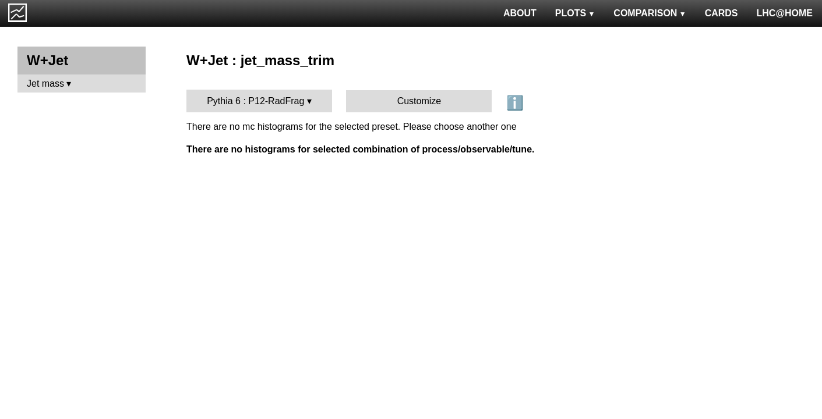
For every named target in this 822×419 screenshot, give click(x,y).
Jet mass (45, 83)
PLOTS (575, 13)
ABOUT (520, 13)
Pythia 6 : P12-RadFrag (255, 101)
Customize (419, 101)
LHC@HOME (785, 13)
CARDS (721, 13)
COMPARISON (649, 13)
